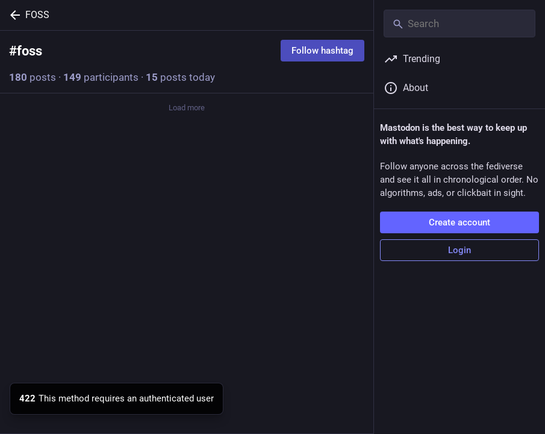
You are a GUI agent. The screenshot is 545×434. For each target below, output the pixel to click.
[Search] (459, 23)
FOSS (37, 14)
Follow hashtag (322, 50)
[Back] (12, 15)
